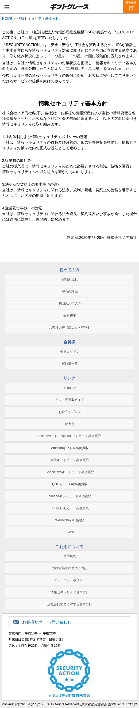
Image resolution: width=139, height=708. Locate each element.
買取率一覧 (70, 364)
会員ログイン (69, 352)
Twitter (69, 532)
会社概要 (69, 315)
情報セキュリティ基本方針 (70, 592)
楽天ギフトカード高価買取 (70, 460)
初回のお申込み (70, 303)
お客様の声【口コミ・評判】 (70, 328)
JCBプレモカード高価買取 (70, 508)
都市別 (70, 424)
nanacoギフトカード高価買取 (69, 496)
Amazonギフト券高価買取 (69, 448)
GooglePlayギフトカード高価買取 (69, 472)
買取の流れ (70, 279)
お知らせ (69, 388)
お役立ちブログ (70, 412)
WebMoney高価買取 (69, 520)
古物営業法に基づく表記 (69, 568)
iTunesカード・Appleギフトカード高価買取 (69, 436)
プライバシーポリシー (70, 580)
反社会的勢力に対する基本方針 (69, 604)
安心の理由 (70, 291)
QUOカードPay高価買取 (69, 484)
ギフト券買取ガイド (69, 400)
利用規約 (69, 556)
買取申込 (131, 2)
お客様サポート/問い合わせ (46, 622)
